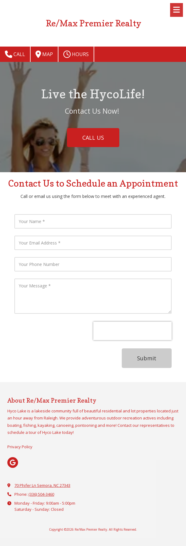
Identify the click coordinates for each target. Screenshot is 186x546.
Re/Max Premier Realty (93, 23)
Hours (76, 54)
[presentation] (132, 331)
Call (15, 54)
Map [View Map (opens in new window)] (44, 54)
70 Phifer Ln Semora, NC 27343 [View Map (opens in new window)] (42, 485)
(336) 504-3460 (41, 494)
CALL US (93, 137)
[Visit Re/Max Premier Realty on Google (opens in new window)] (12, 462)
